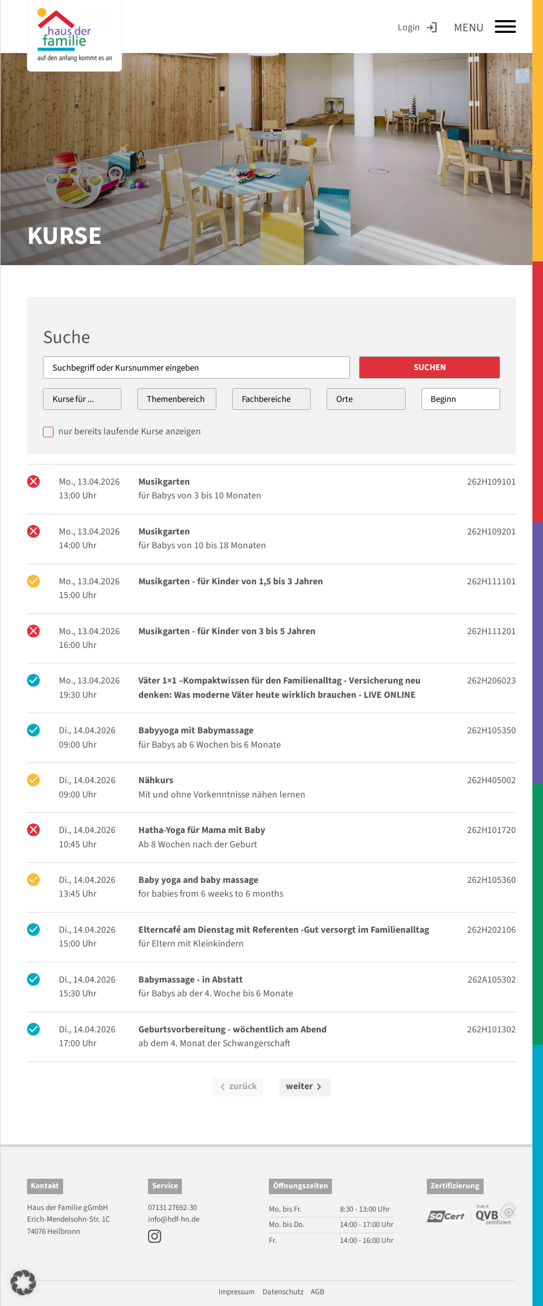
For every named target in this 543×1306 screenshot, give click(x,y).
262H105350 (491, 730)
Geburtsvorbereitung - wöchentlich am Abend (232, 1029)
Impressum (236, 1292)
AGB (318, 1292)
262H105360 (491, 880)
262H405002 (491, 780)
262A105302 (492, 979)
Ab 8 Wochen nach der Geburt (197, 844)
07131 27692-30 (172, 1207)
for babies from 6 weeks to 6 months (210, 894)
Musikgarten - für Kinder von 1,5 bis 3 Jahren (230, 581)
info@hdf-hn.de (173, 1219)
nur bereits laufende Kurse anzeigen (129, 431)
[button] (23, 1282)
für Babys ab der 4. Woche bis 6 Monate (215, 993)
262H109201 (491, 531)
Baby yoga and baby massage (198, 880)
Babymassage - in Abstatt (190, 979)
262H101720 (491, 830)
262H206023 (491, 680)
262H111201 (491, 631)
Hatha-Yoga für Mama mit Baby (201, 830)
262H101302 (491, 1029)
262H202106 (491, 929)
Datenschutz (282, 1292)
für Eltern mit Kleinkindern (191, 943)
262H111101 (491, 581)
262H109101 (491, 481)
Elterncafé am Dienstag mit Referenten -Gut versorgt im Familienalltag (283, 929)
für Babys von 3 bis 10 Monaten (199, 495)
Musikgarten (164, 481)
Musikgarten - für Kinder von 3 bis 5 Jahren (227, 631)
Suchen (431, 367)
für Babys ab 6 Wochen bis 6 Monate (209, 744)
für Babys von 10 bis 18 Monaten (202, 545)
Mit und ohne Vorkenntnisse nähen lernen (221, 794)
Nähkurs (155, 780)
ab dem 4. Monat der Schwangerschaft (214, 1043)
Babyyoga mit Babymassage (195, 730)
